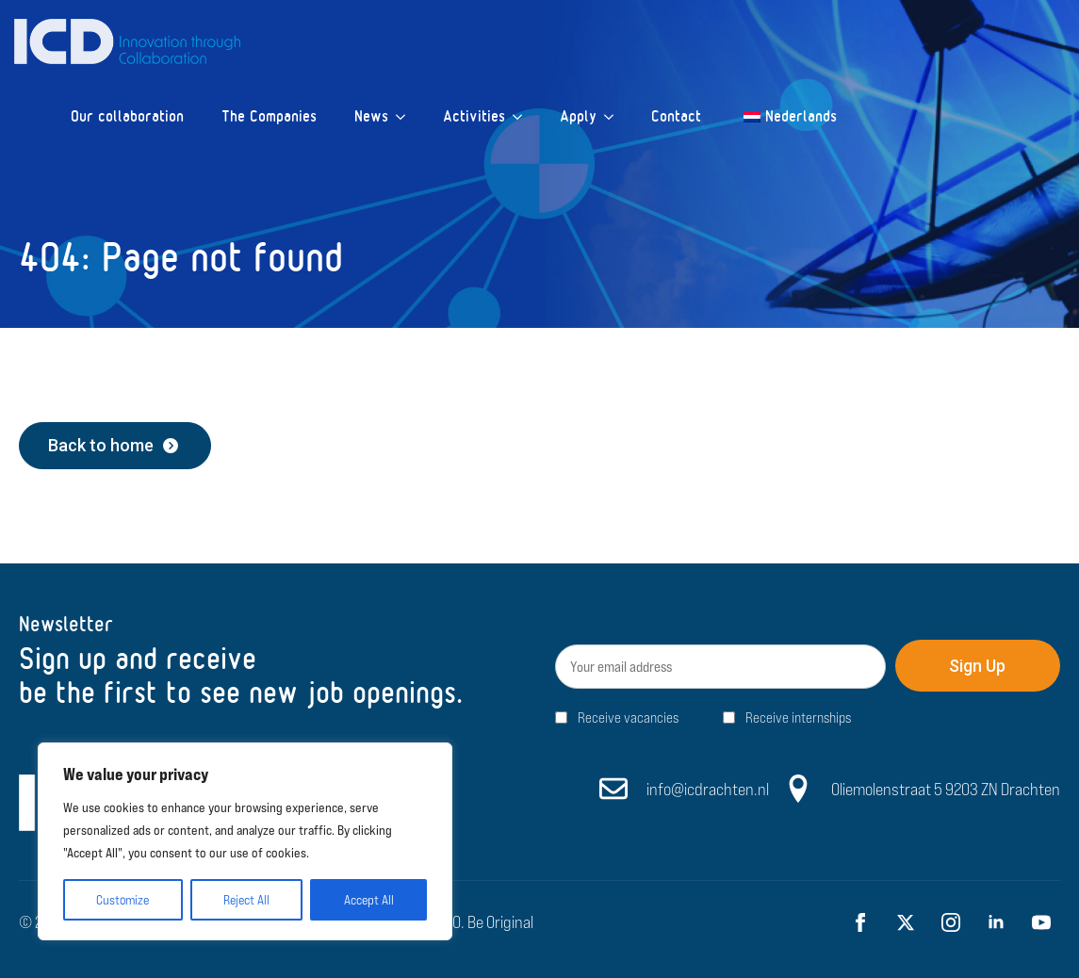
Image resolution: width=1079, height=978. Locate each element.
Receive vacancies (628, 717)
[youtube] (1041, 922)
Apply (578, 116)
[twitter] (905, 922)
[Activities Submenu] (523, 116)
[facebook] (860, 922)
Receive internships (798, 717)
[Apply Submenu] (614, 116)
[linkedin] (996, 922)
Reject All (246, 899)
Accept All (369, 899)
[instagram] (951, 922)
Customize (122, 899)
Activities (474, 116)
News (371, 116)
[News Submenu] (406, 116)
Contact (676, 116)
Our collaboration (127, 116)
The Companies (269, 116)
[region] (245, 841)
